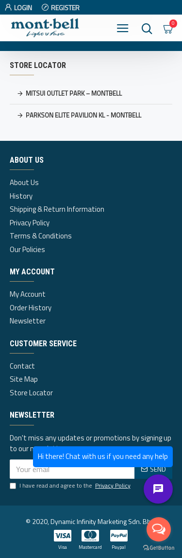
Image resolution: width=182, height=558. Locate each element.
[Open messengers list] (159, 529)
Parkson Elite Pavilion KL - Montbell (83, 115)
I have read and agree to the (71, 485)
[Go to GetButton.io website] (158, 548)
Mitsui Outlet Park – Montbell (74, 93)
